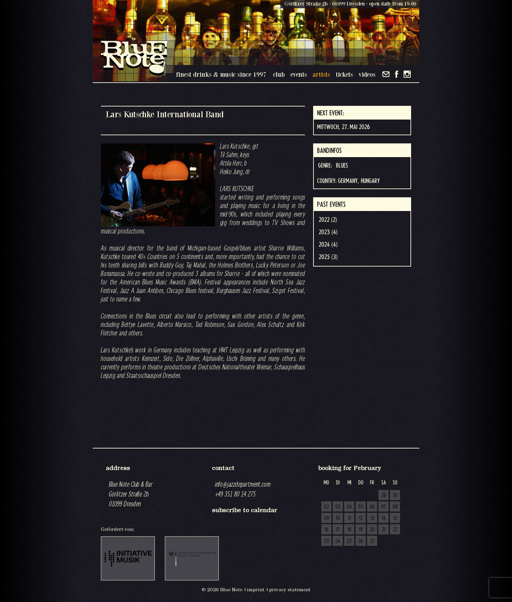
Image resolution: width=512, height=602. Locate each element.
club (279, 74)
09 (326, 518)
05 (360, 507)
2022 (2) (328, 220)
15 (395, 518)
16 (326, 530)
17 (338, 530)
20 (372, 530)
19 (361, 530)
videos (367, 74)
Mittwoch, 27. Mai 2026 (343, 127)
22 (395, 530)
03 (338, 507)
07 (383, 507)
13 (372, 518)
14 (384, 518)
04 (349, 507)
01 (395, 495)
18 (349, 530)
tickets (344, 74)
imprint (255, 589)
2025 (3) (328, 257)
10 (338, 518)
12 (360, 518)
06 (372, 507)
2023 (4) (328, 232)
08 (395, 507)
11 (349, 518)
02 (326, 507)
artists (321, 74)
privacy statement (290, 589)
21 (383, 530)
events (298, 74)
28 (383, 495)
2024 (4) (328, 244)
